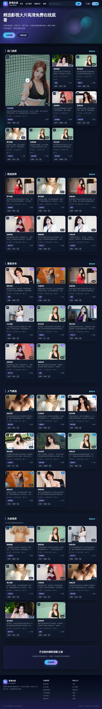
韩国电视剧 (46, 690)
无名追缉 (41, 451)
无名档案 (10, 324)
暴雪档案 (57, 69)
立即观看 (9, 35)
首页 (21, 4)
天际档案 (10, 108)
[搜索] (63, 4)
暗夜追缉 (72, 545)
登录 (87, 4)
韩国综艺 (46, 698)
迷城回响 (72, 196)
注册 (95, 4)
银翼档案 (41, 234)
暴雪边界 (72, 451)
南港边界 (10, 413)
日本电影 (46, 687)
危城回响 (57, 105)
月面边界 (72, 234)
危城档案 (33, 142)
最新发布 (37, 4)
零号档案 (10, 196)
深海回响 (10, 234)
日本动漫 (46, 696)
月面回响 (41, 583)
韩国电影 (46, 684)
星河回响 (72, 413)
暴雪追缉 (80, 105)
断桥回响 (10, 286)
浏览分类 (23, 35)
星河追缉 (80, 69)
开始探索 (51, 662)
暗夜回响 (41, 545)
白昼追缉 (41, 413)
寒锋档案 (10, 545)
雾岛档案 (10, 142)
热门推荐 (29, 4)
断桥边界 (10, 489)
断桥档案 (10, 451)
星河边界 (41, 324)
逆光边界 (57, 142)
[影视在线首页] (10, 3)
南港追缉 (41, 362)
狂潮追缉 (41, 286)
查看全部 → (93, 51)
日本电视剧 (46, 693)
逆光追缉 (10, 621)
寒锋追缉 (41, 489)
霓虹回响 (72, 324)
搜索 (44, 4)
